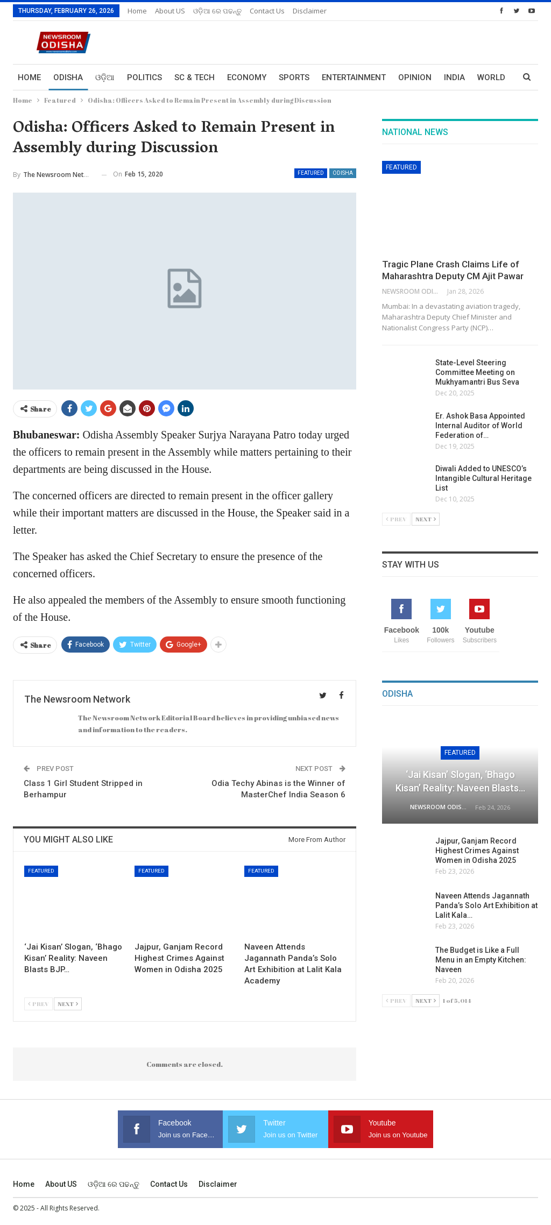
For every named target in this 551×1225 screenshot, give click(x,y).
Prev (38, 1004)
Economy (246, 77)
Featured (311, 173)
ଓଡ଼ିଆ (105, 77)
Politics (144, 77)
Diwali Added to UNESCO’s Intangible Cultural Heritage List (483, 478)
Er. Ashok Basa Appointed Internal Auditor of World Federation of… (480, 426)
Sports (294, 77)
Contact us (267, 11)
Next (68, 1004)
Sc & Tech (194, 77)
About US (170, 11)
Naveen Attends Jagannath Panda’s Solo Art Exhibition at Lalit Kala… (486, 905)
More (455, 77)
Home (137, 11)
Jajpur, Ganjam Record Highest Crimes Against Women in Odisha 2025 (477, 851)
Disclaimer (310, 11)
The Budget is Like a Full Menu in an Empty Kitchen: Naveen (480, 960)
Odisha (68, 77)
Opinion (415, 77)
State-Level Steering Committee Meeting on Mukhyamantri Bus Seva (477, 372)
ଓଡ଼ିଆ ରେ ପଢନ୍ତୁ (217, 11)
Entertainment (354, 77)
